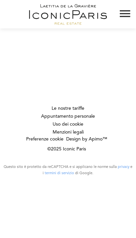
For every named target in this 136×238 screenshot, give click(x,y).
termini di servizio (59, 173)
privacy (123, 167)
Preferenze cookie (45, 139)
